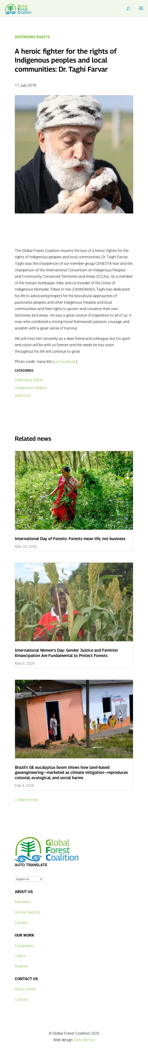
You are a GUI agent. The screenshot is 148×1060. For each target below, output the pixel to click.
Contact (21, 999)
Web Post (23, 395)
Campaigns (24, 945)
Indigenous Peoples (31, 388)
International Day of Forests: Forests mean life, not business (70, 538)
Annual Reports (27, 912)
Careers (21, 922)
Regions (21, 966)
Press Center (25, 989)
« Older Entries (26, 799)
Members (23, 902)
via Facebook (65, 361)
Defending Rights (32, 37)
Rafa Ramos (84, 1040)
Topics (20, 955)
